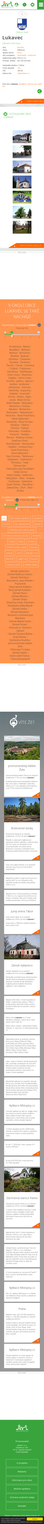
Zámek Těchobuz (19, 577)
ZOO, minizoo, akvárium (19, 518)
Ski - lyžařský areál (22, 524)
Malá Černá (24, 399)
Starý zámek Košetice (20, 586)
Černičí (10, 365)
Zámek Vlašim (19, 652)
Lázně (19, 553)
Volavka (31, 478)
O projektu (22, 1463)
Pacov (19, 53)
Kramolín (25, 393)
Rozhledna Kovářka (20, 640)
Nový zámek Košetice (20, 589)
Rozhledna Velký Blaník (20, 605)
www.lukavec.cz (23, 73)
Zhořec (20, 490)
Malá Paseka (13, 403)
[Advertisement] (22, 276)
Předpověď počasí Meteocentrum (24, 1515)
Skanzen (37, 524)
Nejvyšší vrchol (32, 553)
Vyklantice (27, 481)
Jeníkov (13, 384)
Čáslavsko (25, 359)
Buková (25, 355)
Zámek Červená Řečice (20, 633)
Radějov (25, 434)
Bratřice (15, 355)
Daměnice (12, 371)
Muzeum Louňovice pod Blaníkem (20, 616)
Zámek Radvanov (19, 611)
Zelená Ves (12, 487)
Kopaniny (25, 390)
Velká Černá (20, 471)
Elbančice (27, 374)
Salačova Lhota (19, 440)
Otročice (15, 428)
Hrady (11, 541)
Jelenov (29, 381)
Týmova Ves (32, 84)
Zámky (20, 541)
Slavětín (12, 446)
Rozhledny (37, 535)
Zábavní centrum (14, 564)
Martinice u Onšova (20, 406)
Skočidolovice (13, 443)
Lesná (12, 399)
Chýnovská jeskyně (20, 658)
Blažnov (13, 352)
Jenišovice (24, 384)
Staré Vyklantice (19, 453)
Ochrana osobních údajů (22, 1497)
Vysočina (20, 47)
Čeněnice (25, 362)
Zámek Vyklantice (19, 571)
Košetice (13, 393)
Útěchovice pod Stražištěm (20, 468)
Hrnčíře (10, 381)
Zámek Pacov (20, 593)
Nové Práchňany (26, 415)
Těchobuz (16, 462)
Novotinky (12, 421)
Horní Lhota (24, 377)
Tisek (25, 462)
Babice (26, 346)
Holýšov (12, 377)
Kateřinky (14, 390)
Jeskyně (9, 553)
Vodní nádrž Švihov (20, 655)
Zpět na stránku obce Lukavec (32, 245)
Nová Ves (10, 415)
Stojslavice (13, 459)
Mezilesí (13, 409)
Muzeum (34, 559)
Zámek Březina (19, 596)
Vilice (22, 478)
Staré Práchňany (19, 450)
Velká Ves (27, 475)
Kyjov (28, 396)
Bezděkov (22, 84)
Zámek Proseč (19, 624)
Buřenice (13, 359)
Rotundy (34, 547)
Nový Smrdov (26, 421)
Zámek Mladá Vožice (20, 621)
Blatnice (25, 349)
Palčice (25, 428)
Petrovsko (14, 431)
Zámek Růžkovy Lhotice (19, 574)
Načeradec (12, 412)
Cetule (19, 365)
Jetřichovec (14, 387)
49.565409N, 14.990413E (26, 55)
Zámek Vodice (19, 608)
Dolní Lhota (14, 374)
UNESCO (7, 524)
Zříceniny (31, 541)
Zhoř (22, 487)
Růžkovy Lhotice (24, 437)
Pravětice (26, 431)
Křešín (20, 396)
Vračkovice (14, 481)
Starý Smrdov (13, 456)
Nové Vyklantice (20, 418)
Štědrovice (27, 456)
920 (19, 68)
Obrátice (14, 424)
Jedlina (19, 381)
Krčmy (11, 396)
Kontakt (22, 1506)
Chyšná (14, 368)
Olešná (25, 424)
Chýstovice (25, 368)
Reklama (22, 1471)
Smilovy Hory (25, 446)
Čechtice (13, 362)
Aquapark (38, 518)
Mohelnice (24, 409)
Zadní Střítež (13, 484)
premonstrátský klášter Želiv (20, 645)
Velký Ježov (11, 478)
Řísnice (10, 437)
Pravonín (14, 434)
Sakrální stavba (31, 564)
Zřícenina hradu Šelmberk (20, 602)
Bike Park (10, 559)
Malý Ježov (27, 403)
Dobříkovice (26, 371)
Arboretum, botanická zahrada (15, 535)
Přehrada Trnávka (20, 649)
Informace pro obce (22, 1480)
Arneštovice (15, 346)
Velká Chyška (13, 475)
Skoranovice (28, 443)
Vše (4, 518)
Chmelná (29, 365)
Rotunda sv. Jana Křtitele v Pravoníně (20, 582)
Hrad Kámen (19, 637)
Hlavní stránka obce (35, 101)
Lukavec (12, 37)
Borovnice (24, 352)
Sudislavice (26, 459)
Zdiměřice (27, 484)
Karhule (26, 387)
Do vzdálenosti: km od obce (19, 325)
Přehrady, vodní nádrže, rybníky (22, 530)
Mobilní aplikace (22, 1488)
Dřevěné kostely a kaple (16, 547)
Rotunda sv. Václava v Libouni (20, 629)
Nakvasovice (26, 412)
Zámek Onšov (19, 599)
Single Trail (22, 559)
